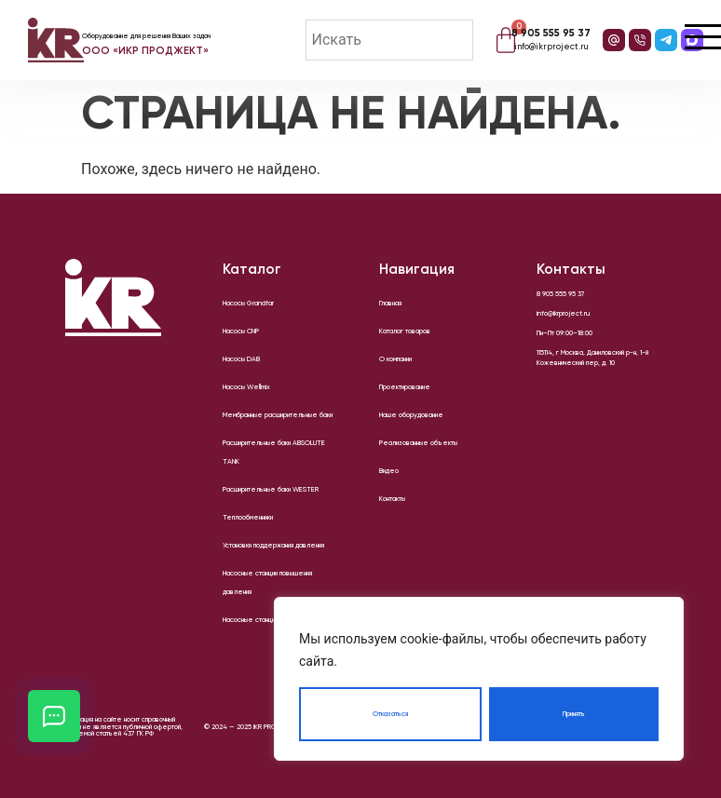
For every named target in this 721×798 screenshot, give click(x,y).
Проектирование (404, 387)
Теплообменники (248, 517)
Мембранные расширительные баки (278, 415)
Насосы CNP (241, 331)
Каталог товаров (404, 331)
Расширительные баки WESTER (271, 490)
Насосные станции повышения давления (267, 583)
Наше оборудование (411, 415)
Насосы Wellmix (246, 387)
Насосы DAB (241, 359)
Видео (389, 471)
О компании (395, 359)
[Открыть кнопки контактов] (54, 716)
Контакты (392, 499)
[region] (479, 679)
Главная (390, 303)
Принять (574, 714)
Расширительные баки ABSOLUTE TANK (274, 453)
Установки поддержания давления (273, 545)
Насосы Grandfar (248, 303)
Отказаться (390, 714)
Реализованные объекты (418, 443)
